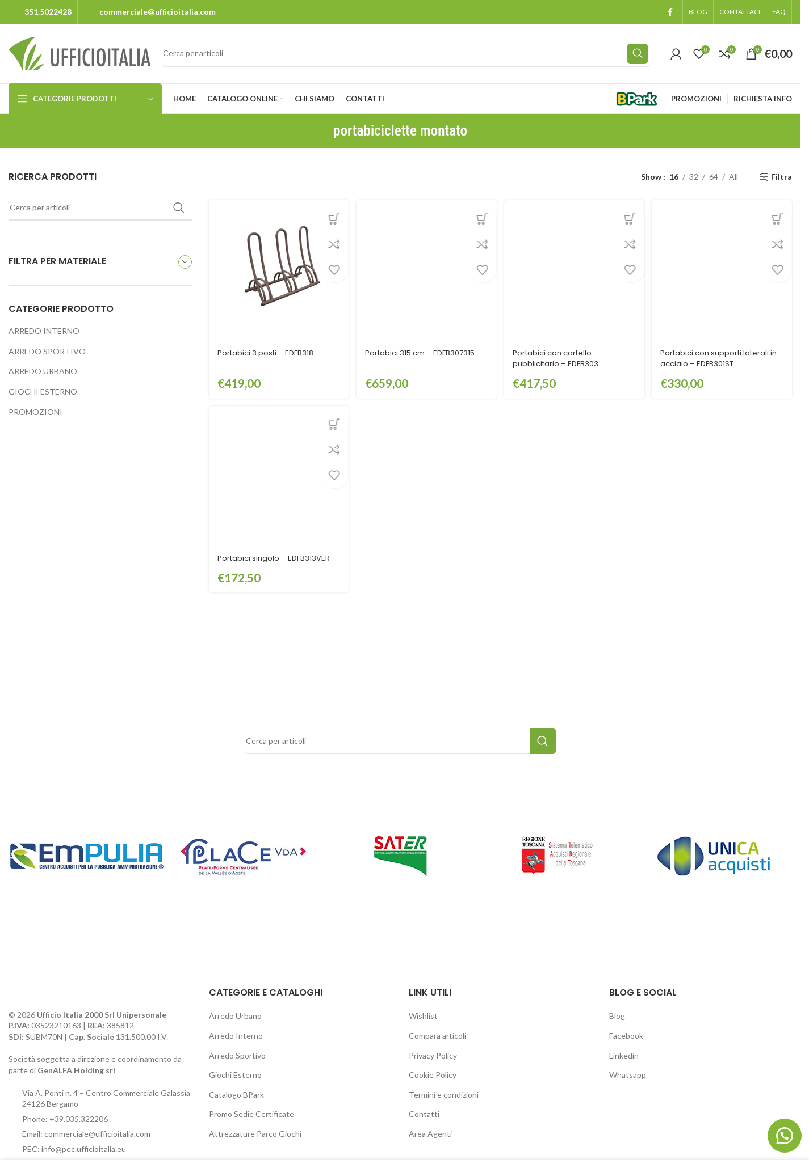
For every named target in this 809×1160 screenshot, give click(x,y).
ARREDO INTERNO (44, 331)
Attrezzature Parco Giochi (255, 1133)
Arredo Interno (236, 1035)
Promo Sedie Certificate (251, 1114)
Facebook (626, 1035)
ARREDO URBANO (43, 371)
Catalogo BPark (236, 1094)
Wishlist (423, 1016)
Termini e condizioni (444, 1094)
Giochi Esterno (235, 1074)
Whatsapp (627, 1074)
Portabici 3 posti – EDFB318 (268, 349)
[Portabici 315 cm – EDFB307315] (425, 268)
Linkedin (624, 1055)
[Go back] (319, 131)
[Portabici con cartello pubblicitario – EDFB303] (574, 268)
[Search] (406, 54)
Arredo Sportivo (237, 1055)
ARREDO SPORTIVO (47, 351)
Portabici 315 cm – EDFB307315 (425, 349)
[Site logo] (79, 52)
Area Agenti (430, 1133)
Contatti (424, 1114)
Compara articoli (437, 1035)
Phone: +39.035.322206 (65, 1119)
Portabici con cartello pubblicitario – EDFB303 (559, 355)
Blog (617, 1016)
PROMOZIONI (35, 412)
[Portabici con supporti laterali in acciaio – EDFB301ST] (723, 268)
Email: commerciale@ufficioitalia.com (86, 1133)
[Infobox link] (40, 12)
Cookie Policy (432, 1074)
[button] (781, 1132)
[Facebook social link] (670, 12)
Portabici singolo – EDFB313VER (276, 556)
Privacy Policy (433, 1055)
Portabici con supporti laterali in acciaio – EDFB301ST (721, 355)
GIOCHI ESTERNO (43, 391)
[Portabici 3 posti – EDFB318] (277, 268)
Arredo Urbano (235, 1016)
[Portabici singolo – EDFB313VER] (277, 475)
